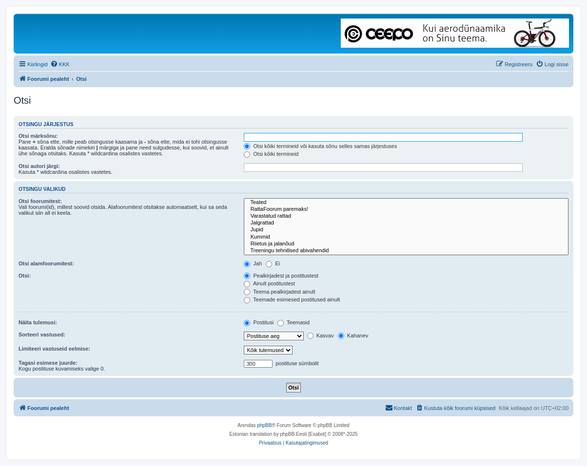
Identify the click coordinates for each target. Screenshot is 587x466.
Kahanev (353, 335)
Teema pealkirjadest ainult (279, 292)
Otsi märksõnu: (38, 136)
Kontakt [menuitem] (398, 407)
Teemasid (293, 322)
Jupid (406, 229)
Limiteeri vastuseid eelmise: (54, 349)
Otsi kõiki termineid (271, 154)
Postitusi (259, 322)
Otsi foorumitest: (40, 201)
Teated (406, 202)
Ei (273, 263)
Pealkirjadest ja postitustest (281, 276)
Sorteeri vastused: (42, 334)
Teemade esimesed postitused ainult (292, 299)
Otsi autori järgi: (39, 166)
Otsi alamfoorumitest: (46, 263)
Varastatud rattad (406, 216)
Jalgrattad (406, 223)
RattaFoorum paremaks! (406, 209)
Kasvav (320, 335)
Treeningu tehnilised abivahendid (406, 250)
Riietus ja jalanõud (406, 244)
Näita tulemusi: (38, 322)
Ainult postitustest (269, 283)
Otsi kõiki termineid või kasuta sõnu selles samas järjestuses (320, 146)
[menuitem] (60, 64)
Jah (253, 263)
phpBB (264, 425)
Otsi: (25, 276)
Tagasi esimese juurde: (48, 363)
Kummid (406, 237)
